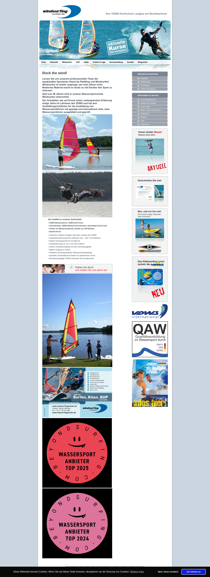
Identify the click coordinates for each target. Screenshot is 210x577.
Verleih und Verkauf (148, 103)
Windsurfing (145, 82)
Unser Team (145, 107)
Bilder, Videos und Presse (151, 110)
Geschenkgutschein (148, 100)
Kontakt (130, 62)
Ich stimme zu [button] (194, 572)
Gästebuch (145, 114)
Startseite (54, 62)
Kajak (86, 62)
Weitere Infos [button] (137, 571)
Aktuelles (144, 78)
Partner (143, 117)
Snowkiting (145, 85)
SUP (78, 62)
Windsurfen (67, 62)
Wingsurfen (142, 62)
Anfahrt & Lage (99, 62)
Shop (43, 62)
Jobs (142, 121)
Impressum (145, 124)
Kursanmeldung (116, 62)
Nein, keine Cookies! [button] (168, 572)
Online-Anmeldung (148, 89)
